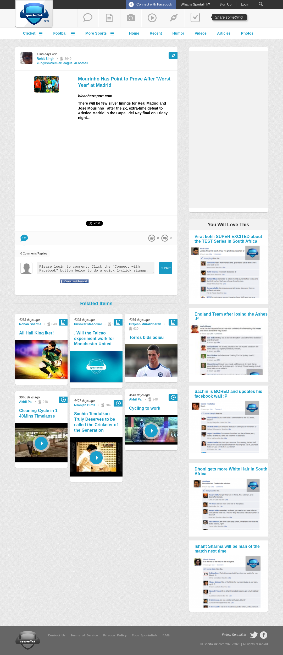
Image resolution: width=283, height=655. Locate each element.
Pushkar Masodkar (88, 324)
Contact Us (56, 635)
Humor (178, 33)
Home (134, 33)
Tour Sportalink (144, 635)
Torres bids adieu (146, 337)
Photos (247, 33)
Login (245, 4)
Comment (24, 238)
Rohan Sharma (30, 324)
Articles (223, 33)
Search (261, 4)
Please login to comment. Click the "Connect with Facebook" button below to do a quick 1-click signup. (95, 268)
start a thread (88, 18)
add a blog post (109, 18)
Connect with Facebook (154, 4)
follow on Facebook (263, 635)
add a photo (131, 18)
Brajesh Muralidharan (145, 324)
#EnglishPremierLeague (55, 63)
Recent (156, 33)
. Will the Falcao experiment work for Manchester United (94, 338)
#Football (81, 63)
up (151, 238)
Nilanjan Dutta (84, 405)
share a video (152, 18)
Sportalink (34, 14)
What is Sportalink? (195, 4)
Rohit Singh (45, 59)
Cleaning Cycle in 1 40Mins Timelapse (38, 413)
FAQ (166, 635)
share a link (174, 18)
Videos (201, 33)
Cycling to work (144, 408)
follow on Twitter (254, 635)
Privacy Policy (115, 635)
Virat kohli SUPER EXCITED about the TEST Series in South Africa (228, 238)
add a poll (195, 18)
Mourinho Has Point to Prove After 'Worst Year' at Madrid (124, 82)
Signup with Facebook (72, 284)
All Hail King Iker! (36, 333)
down (164, 238)
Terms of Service (84, 635)
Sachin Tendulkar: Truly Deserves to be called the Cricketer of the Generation (96, 422)
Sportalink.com (214, 644)
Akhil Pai (25, 402)
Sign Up (225, 4)
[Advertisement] (96, 170)
